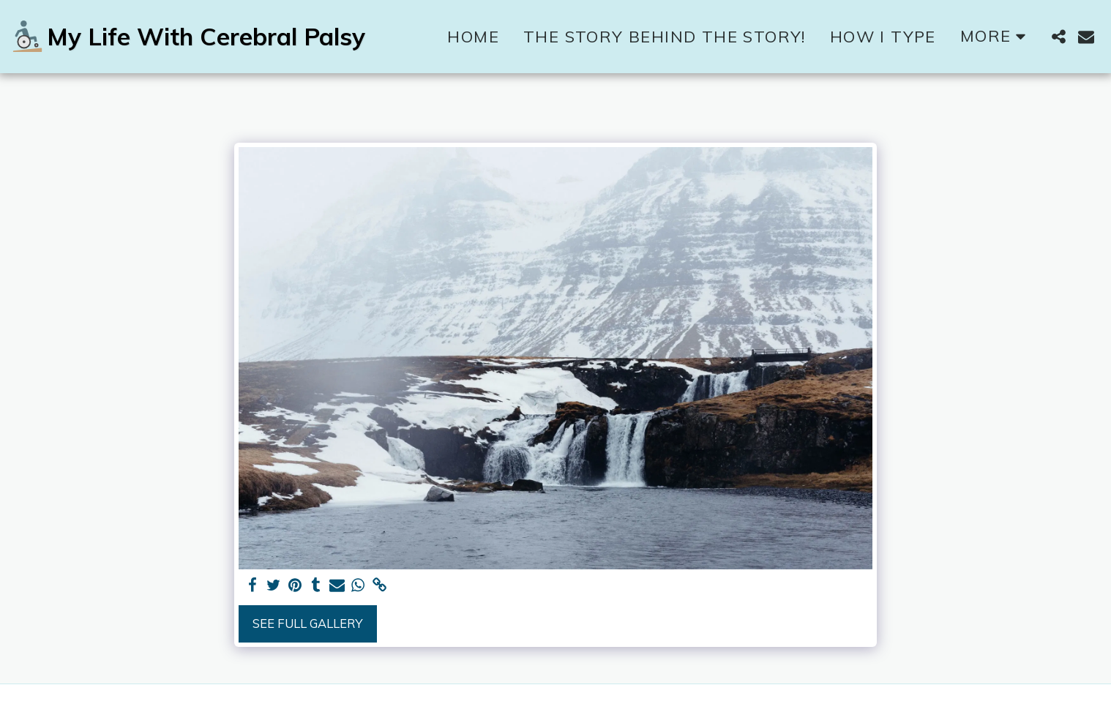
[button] (1058, 37)
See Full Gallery (307, 623)
